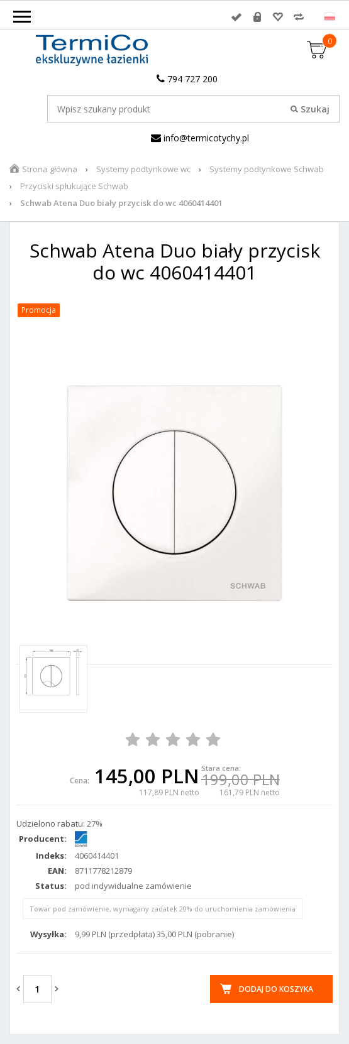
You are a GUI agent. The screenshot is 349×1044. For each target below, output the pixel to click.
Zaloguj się (236, 17)
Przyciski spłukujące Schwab (74, 186)
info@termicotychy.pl (200, 138)
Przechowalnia (278, 17)
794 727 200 (187, 79)
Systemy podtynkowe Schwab (266, 169)
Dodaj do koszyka (276, 989)
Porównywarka (298, 17)
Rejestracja (257, 17)
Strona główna (49, 169)
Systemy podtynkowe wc (143, 169)
